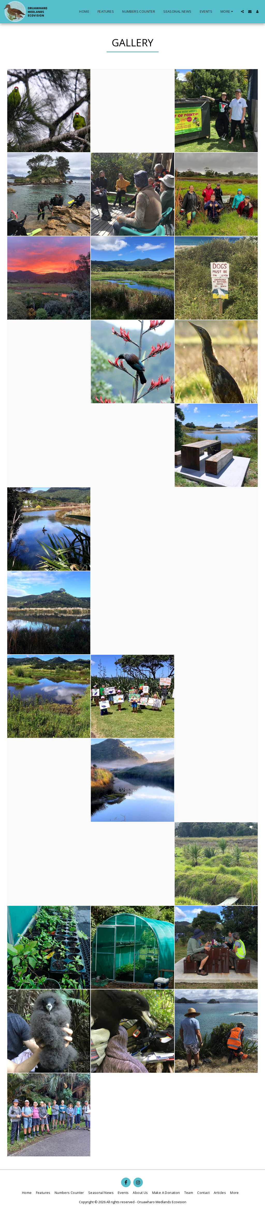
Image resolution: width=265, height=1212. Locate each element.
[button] (242, 11)
